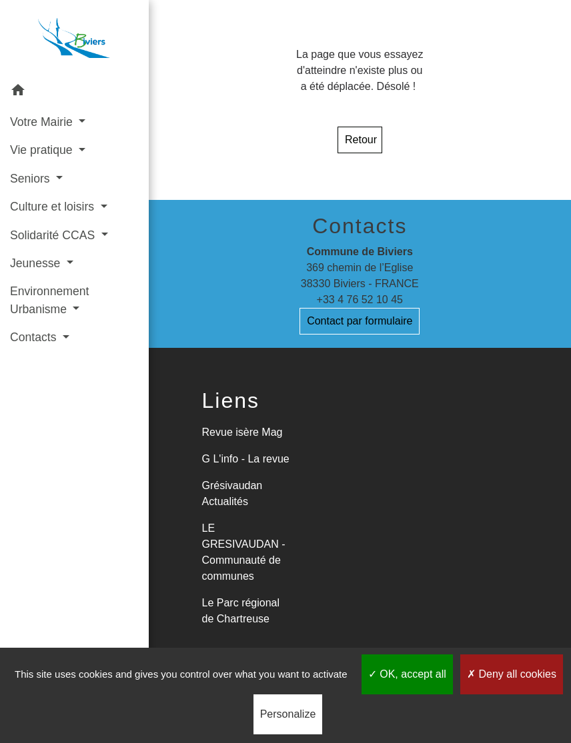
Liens (231, 400)
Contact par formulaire (359, 321)
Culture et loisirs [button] (53, 206)
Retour (361, 139)
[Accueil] (74, 38)
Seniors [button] (31, 178)
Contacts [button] (34, 337)
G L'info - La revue (246, 458)
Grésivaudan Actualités (232, 493)
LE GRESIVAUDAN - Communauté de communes (244, 552)
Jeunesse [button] (36, 263)
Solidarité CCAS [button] (54, 235)
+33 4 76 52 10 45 (360, 299)
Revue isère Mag (242, 432)
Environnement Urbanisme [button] (49, 300)
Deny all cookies (511, 674)
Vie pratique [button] (42, 150)
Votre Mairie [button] (43, 122)
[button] (74, 92)
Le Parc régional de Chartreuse (241, 610)
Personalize (288, 714)
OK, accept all (407, 674)
